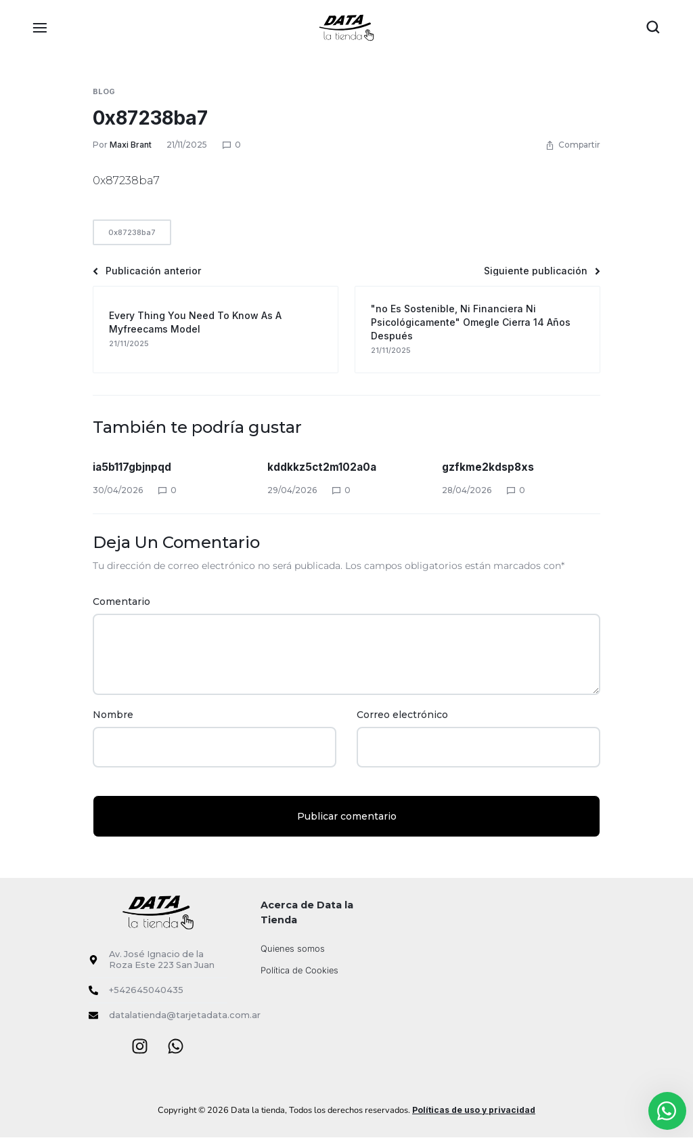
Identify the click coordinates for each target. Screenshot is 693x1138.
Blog (104, 91)
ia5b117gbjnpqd (133, 466)
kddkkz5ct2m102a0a (322, 466)
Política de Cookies (299, 970)
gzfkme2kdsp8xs (488, 466)
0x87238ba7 (150, 117)
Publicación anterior (147, 271)
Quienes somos (293, 949)
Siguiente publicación (542, 271)
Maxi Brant (131, 145)
